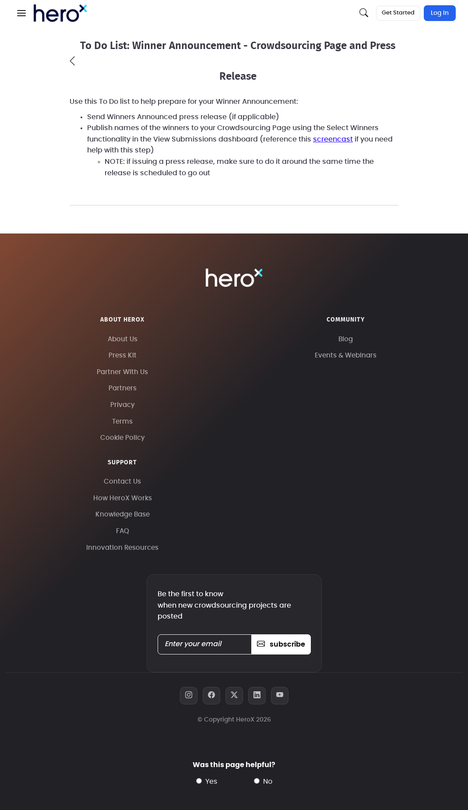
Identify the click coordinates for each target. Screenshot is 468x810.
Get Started (398, 13)
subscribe (281, 644)
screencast (333, 139)
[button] (21, 13)
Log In (440, 13)
